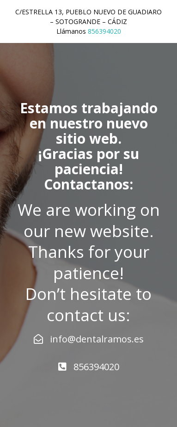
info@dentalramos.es (89, 339)
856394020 (104, 31)
